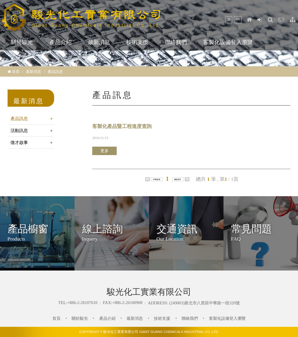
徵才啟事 (19, 142)
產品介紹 (60, 42)
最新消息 (99, 42)
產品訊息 (19, 118)
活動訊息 (19, 130)
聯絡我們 (176, 42)
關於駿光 (22, 42)
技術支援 (137, 42)
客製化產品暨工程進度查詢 (122, 126)
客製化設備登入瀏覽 (228, 42)
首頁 (15, 71)
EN (237, 19)
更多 (104, 151)
